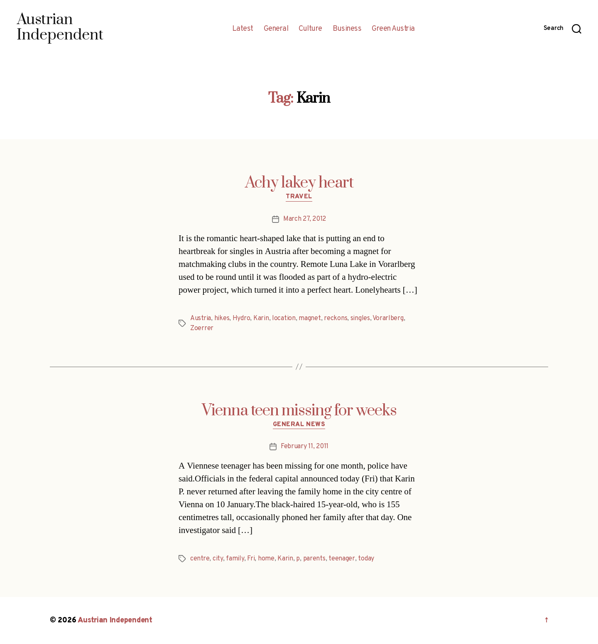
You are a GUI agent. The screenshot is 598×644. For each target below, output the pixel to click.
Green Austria (393, 29)
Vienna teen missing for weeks (299, 411)
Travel (299, 197)
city (218, 559)
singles (360, 318)
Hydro (241, 318)
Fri (251, 559)
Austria (200, 318)
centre (199, 559)
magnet (310, 318)
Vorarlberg (388, 318)
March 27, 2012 (304, 219)
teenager (341, 559)
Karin (261, 318)
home (266, 559)
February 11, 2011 (304, 446)
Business (347, 29)
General (276, 29)
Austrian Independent (115, 620)
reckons (335, 318)
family (235, 559)
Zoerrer (201, 328)
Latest (242, 29)
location (284, 318)
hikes (222, 318)
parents (314, 559)
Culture (310, 29)
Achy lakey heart (299, 183)
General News (299, 425)
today (366, 559)
